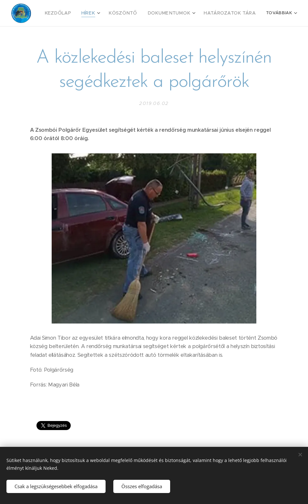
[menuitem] (71, 13)
